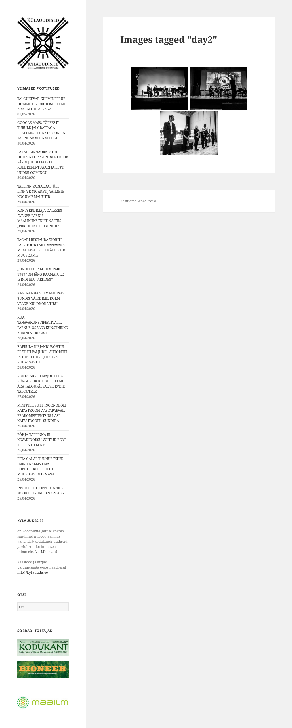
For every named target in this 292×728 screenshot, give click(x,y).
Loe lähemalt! (46, 551)
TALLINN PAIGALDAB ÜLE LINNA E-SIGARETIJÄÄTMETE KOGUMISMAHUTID (40, 191)
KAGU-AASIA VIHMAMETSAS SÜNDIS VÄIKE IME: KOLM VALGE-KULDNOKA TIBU (40, 298)
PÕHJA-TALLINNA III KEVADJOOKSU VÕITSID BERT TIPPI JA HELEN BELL (41, 439)
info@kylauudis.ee (32, 572)
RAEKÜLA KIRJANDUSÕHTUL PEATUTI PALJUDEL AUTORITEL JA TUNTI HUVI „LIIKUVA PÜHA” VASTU (42, 354)
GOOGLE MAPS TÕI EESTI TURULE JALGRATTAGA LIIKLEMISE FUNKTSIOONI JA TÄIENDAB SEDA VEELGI (41, 130)
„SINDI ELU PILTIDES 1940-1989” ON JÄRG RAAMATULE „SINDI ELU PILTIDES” (40, 274)
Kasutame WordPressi (138, 201)
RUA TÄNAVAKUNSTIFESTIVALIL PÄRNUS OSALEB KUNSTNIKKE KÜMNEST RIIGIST (42, 325)
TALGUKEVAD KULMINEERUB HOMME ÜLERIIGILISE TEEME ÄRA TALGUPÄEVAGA (41, 103)
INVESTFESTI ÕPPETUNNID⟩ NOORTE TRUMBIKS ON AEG (40, 491)
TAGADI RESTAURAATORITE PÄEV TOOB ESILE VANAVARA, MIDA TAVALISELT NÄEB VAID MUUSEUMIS (41, 247)
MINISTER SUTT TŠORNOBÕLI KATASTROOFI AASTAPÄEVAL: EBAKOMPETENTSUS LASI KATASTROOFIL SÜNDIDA (41, 413)
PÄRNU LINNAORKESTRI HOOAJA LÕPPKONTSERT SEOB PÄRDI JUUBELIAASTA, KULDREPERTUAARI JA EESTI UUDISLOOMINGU (42, 162)
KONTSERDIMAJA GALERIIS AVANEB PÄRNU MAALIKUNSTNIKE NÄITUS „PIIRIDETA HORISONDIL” (39, 218)
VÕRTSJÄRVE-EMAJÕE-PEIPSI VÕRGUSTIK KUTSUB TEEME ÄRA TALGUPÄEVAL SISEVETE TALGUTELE (41, 383)
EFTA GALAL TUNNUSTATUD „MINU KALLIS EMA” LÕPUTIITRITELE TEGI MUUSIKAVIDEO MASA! (40, 466)
